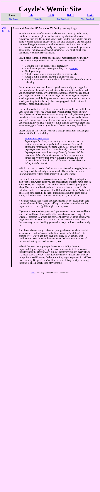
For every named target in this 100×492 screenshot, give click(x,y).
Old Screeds (6, 29)
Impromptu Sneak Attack (37, 138)
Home (33, 273)
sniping (74, 68)
